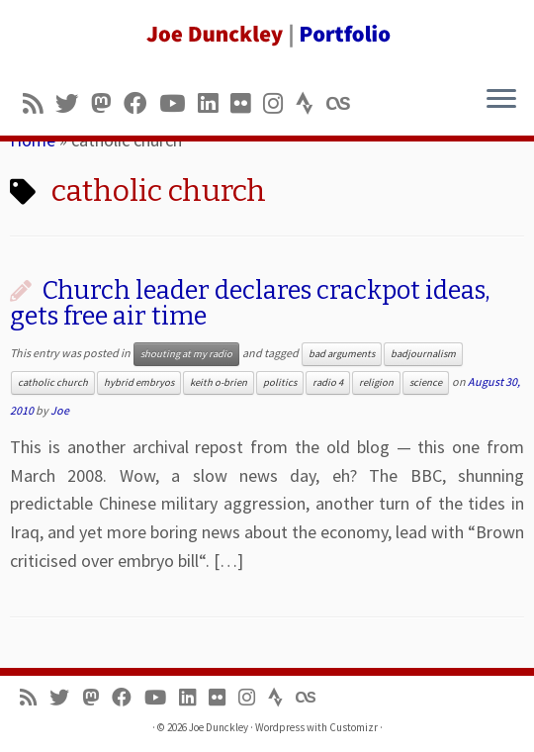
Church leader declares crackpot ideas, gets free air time (250, 303)
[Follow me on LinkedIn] (214, 103)
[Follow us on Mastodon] (107, 103)
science (425, 382)
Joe (59, 410)
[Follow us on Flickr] (246, 103)
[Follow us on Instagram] (279, 103)
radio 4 (327, 382)
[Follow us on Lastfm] (344, 103)
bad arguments (342, 353)
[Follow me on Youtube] (178, 103)
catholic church (53, 382)
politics (280, 382)
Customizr (353, 727)
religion (376, 382)
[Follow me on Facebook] (141, 103)
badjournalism (423, 353)
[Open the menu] (501, 100)
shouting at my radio (186, 353)
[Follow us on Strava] (311, 103)
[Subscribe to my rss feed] (39, 103)
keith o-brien (218, 382)
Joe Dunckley (218, 727)
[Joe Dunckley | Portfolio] (267, 34)
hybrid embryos (139, 382)
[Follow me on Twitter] (73, 103)
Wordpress (280, 727)
